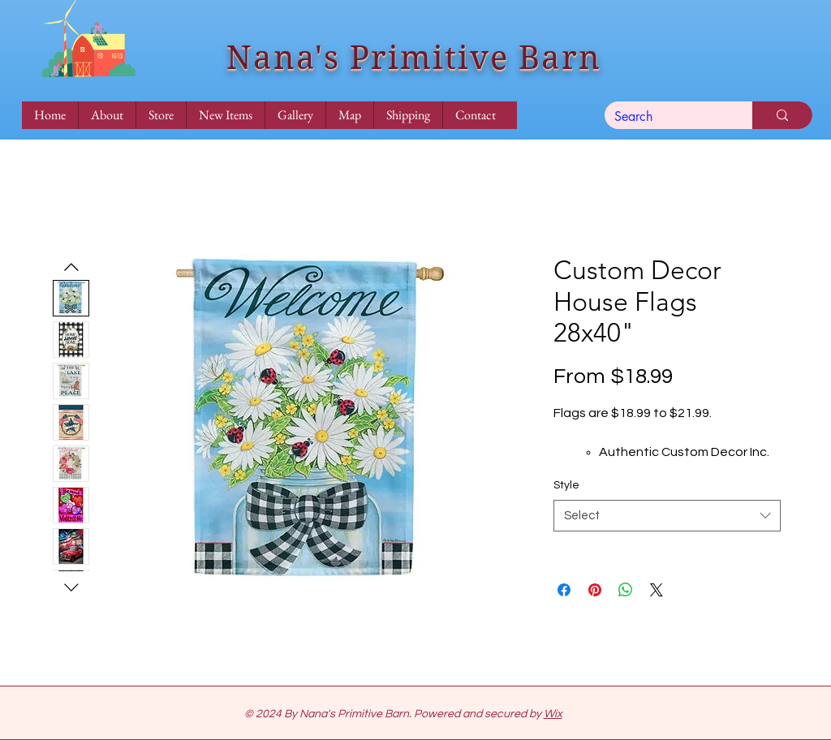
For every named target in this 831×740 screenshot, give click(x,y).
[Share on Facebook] (564, 590)
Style (566, 485)
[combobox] (667, 515)
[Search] (666, 116)
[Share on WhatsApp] (625, 590)
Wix (553, 714)
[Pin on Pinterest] (595, 590)
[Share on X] (656, 590)
